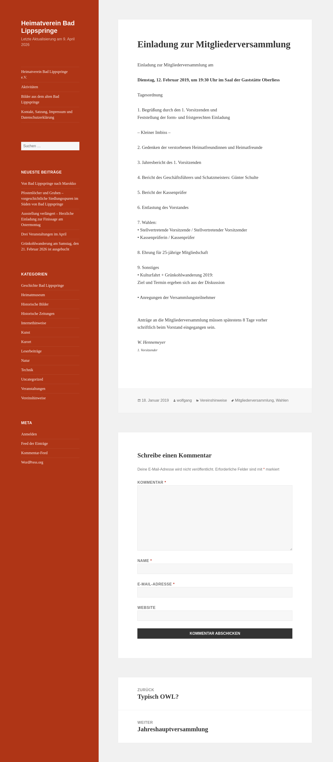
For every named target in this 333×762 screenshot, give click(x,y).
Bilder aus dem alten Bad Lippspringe (40, 99)
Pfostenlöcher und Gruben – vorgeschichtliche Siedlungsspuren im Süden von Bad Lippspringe (49, 198)
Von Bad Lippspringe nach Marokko (48, 183)
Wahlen (282, 400)
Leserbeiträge (31, 351)
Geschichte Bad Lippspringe (42, 285)
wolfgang (184, 400)
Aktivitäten (29, 87)
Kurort (26, 342)
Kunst (25, 332)
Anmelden (29, 434)
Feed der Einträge (34, 443)
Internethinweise (33, 323)
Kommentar (151, 482)
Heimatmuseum (33, 295)
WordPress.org (32, 462)
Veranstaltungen (33, 389)
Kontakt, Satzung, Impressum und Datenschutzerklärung (46, 114)
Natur (25, 360)
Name (144, 561)
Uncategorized (32, 379)
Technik (27, 370)
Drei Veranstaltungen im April (43, 234)
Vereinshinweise (33, 398)
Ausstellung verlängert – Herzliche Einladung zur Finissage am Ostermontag (47, 219)
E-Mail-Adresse (156, 584)
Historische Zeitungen (37, 314)
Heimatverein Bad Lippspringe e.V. (44, 74)
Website (146, 608)
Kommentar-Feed (34, 453)
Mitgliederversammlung (254, 400)
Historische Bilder (35, 304)
